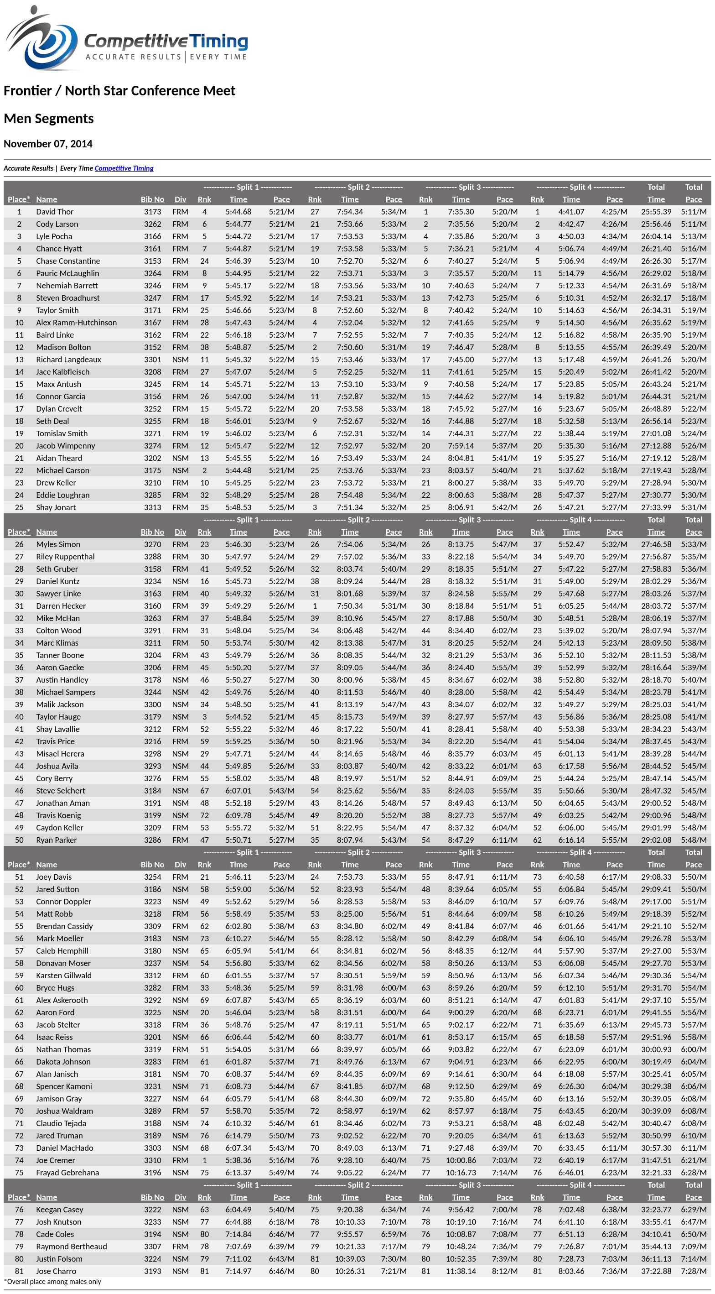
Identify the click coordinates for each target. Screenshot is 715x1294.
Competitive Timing (124, 168)
